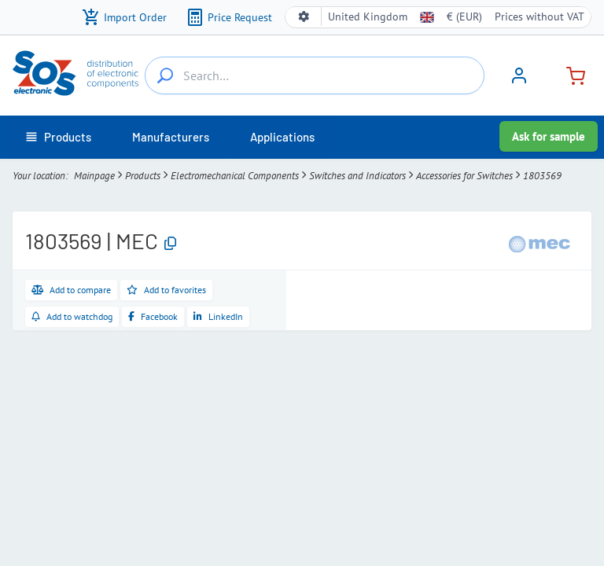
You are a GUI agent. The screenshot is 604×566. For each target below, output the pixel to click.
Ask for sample (548, 136)
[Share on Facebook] (153, 317)
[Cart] (569, 74)
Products (142, 175)
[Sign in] (519, 81)
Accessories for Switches (464, 175)
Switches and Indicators (357, 175)
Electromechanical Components (235, 175)
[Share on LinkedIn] (218, 317)
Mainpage (94, 175)
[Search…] (165, 75)
